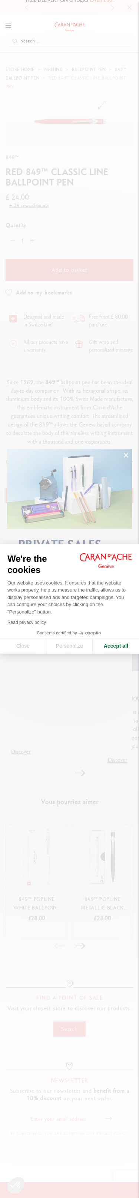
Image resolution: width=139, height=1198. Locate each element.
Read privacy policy (26, 622)
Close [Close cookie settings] (23, 646)
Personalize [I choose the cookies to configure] (69, 646)
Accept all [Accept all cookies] (116, 646)
